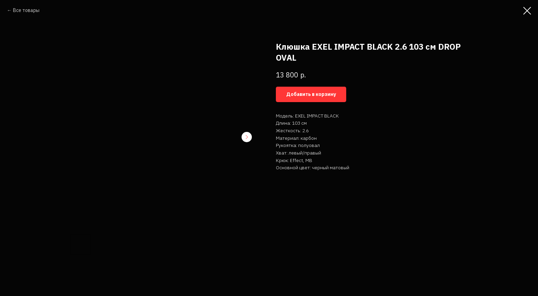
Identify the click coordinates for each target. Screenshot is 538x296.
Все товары (26, 10)
